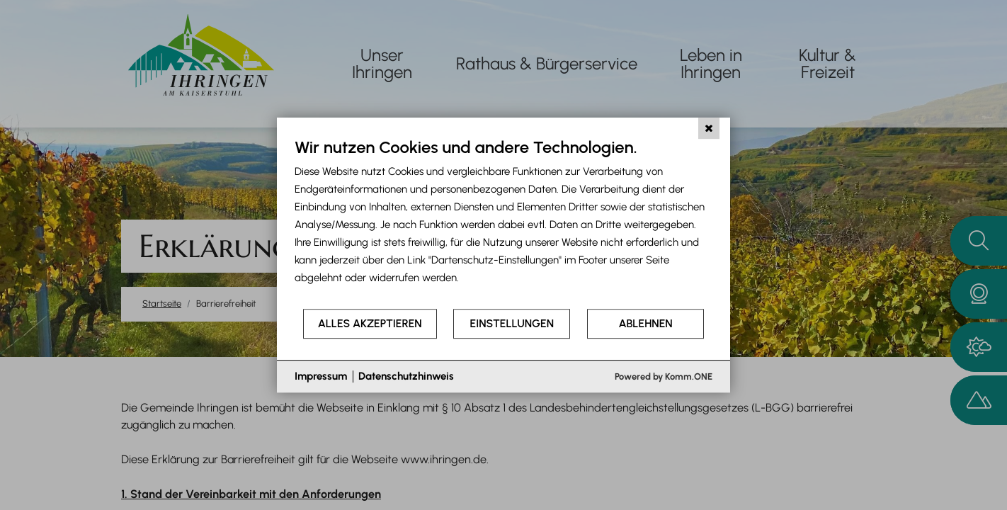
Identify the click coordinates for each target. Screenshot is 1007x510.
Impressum (321, 376)
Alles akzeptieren (370, 323)
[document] (503, 222)
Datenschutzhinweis (406, 376)
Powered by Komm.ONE (663, 376)
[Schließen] (708, 128)
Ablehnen (646, 323)
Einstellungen (512, 323)
